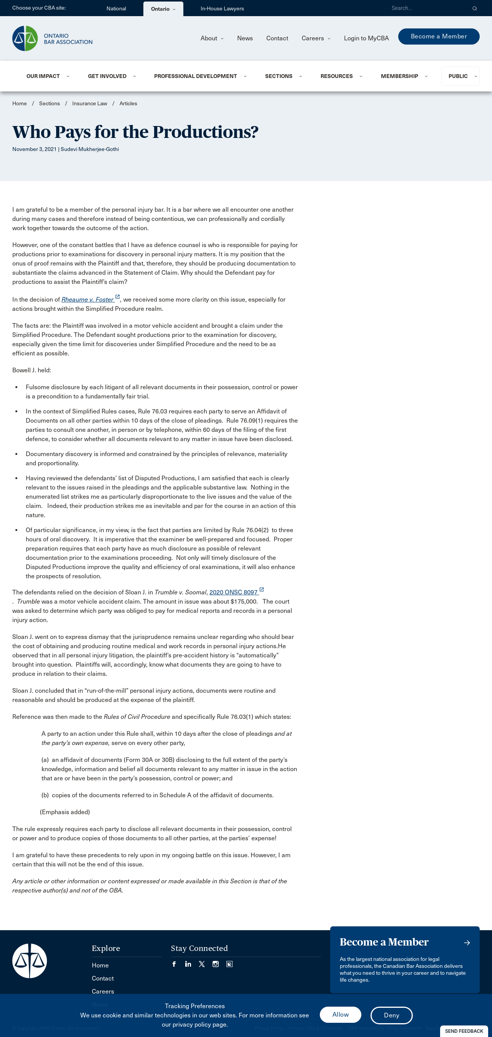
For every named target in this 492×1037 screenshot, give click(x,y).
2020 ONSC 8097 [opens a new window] (236, 592)
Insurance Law (89, 103)
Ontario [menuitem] (163, 8)
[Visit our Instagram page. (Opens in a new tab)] (219, 962)
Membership (399, 76)
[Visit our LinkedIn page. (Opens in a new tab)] (192, 962)
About (212, 38)
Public (458, 76)
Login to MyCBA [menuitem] (366, 38)
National (116, 8)
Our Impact (43, 76)
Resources (337, 76)
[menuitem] (48, 76)
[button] (475, 8)
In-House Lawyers (222, 8)
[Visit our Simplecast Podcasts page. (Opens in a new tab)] (229, 962)
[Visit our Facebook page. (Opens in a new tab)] (178, 962)
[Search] (426, 8)
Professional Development (195, 76)
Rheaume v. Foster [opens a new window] (91, 299)
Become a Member (439, 36)
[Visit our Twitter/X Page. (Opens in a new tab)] (206, 962)
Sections (279, 76)
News (245, 38)
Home (19, 103)
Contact (277, 38)
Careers (316, 38)
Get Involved (107, 76)
